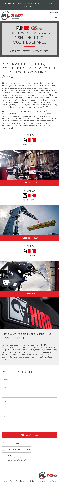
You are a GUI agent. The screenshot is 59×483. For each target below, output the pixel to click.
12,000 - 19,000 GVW (29, 183)
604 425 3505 (53, 12)
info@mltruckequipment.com (20, 449)
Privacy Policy (51, 481)
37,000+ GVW (29, 294)
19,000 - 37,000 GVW (29, 238)
